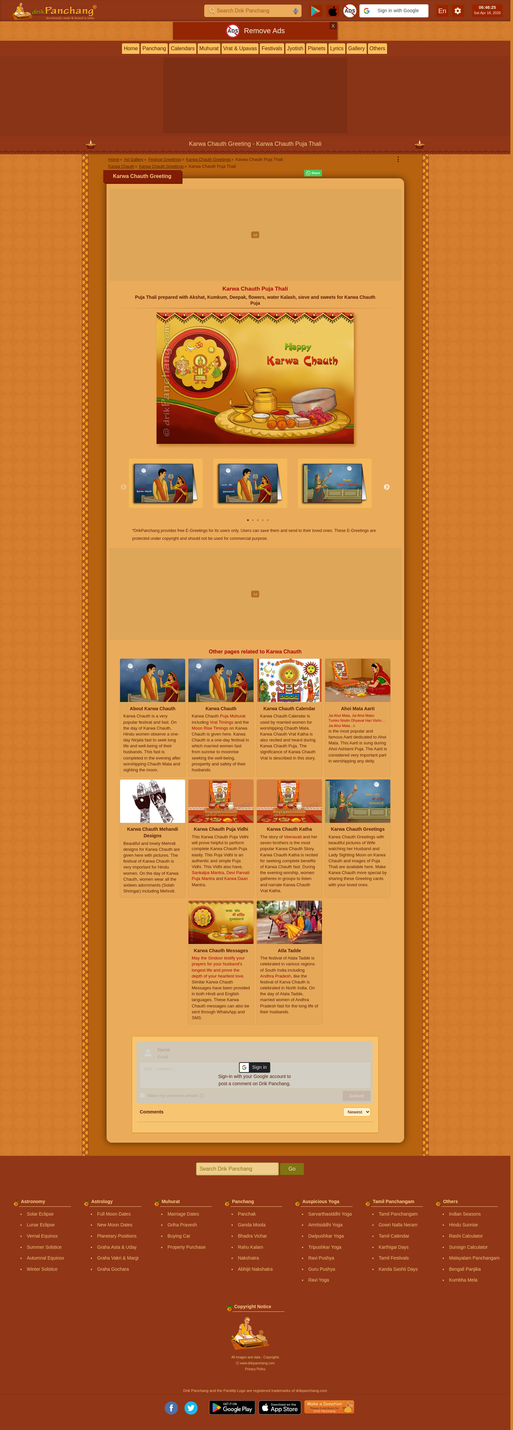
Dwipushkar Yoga (326, 1236)
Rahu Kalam (250, 1246)
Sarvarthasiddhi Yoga (330, 1214)
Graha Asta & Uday (116, 1246)
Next (386, 487)
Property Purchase (186, 1246)
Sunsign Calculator (468, 1246)
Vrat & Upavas (240, 48)
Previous (123, 487)
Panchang (154, 48)
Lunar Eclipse (41, 1224)
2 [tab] (253, 520)
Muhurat (209, 48)
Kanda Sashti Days (398, 1269)
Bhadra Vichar (252, 1236)
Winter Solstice (42, 1269)
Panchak (247, 1214)
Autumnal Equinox (45, 1258)
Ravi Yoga (318, 1280)
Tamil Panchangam (398, 1214)
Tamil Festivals (394, 1258)
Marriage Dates (183, 1214)
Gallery (356, 48)
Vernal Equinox (42, 1236)
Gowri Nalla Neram (398, 1224)
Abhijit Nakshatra (255, 1269)
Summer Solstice (44, 1246)
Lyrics (337, 48)
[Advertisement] (255, 235)
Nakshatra (248, 1258)
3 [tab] (258, 520)
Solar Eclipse (40, 1214)
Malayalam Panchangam (474, 1258)
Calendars (183, 48)
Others (377, 48)
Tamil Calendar (394, 1236)
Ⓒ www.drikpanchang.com (255, 1363)
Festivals (271, 48)
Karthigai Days (393, 1246)
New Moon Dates (114, 1224)
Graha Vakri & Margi (117, 1258)
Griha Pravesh (182, 1224)
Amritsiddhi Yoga (325, 1224)
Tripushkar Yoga (324, 1246)
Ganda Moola (251, 1224)
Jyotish (295, 48)
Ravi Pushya (321, 1258)
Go (291, 1169)
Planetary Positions (116, 1236)
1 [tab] (248, 520)
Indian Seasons (465, 1214)
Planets (316, 48)
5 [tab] (267, 520)
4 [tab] (262, 520)
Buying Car (178, 1236)
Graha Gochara (113, 1269)
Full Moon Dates (114, 1214)
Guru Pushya (321, 1269)
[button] (393, 10)
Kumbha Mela (463, 1280)
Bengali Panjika (465, 1269)
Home (131, 48)
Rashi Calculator (466, 1236)
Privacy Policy (255, 1369)
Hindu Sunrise (463, 1224)
